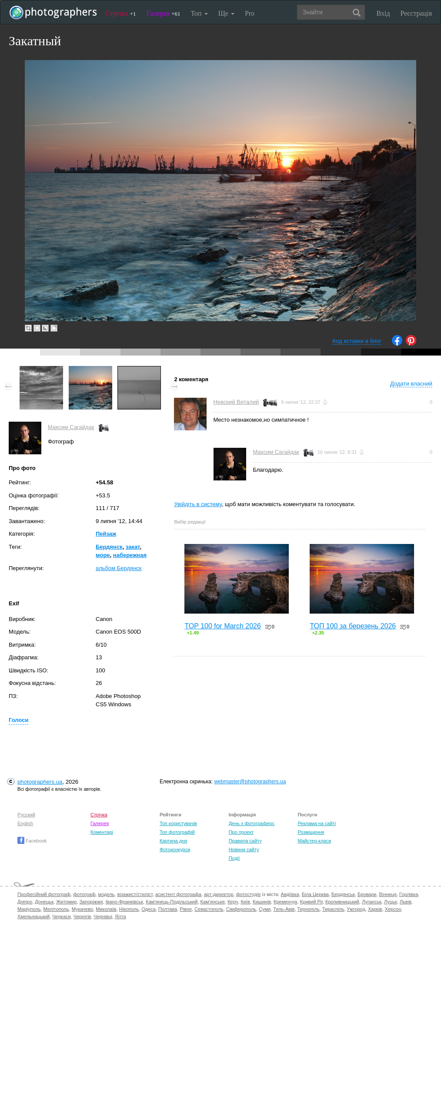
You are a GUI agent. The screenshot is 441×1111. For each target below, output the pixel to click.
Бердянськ (343, 894)
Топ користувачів (178, 823)
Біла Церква (315, 894)
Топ (198, 13)
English (25, 823)
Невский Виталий (236, 402)
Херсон (393, 909)
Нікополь (129, 909)
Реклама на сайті (316, 823)
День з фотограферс (252, 823)
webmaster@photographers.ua (250, 782)
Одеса (148, 909)
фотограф (84, 894)
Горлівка (408, 894)
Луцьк (390, 901)
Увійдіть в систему (198, 504)
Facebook (32, 840)
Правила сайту (245, 840)
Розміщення (310, 832)
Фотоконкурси (175, 849)
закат (133, 547)
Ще (226, 13)
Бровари (367, 894)
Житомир (66, 901)
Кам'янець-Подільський (171, 901)
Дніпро (24, 901)
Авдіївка (290, 894)
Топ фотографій (177, 832)
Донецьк (44, 901)
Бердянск (109, 547)
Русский (26, 814)
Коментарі (101, 832)
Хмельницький (33, 916)
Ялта (120, 916)
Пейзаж (106, 533)
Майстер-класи (314, 840)
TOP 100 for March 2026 (222, 626)
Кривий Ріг (311, 901)
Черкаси (61, 916)
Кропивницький (342, 901)
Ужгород (356, 909)
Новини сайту (244, 849)
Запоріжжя (91, 901)
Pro (249, 13)
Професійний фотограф (43, 894)
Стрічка (120, 13)
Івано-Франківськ (124, 901)
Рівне (186, 909)
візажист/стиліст (134, 894)
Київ (245, 901)
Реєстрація (416, 13)
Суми (265, 909)
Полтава (167, 909)
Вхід (383, 13)
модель (106, 894)
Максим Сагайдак (71, 427)
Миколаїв (106, 909)
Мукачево (82, 909)
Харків (375, 909)
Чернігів (82, 916)
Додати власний (411, 383)
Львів (405, 901)
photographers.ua (39, 782)
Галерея (163, 13)
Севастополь (208, 909)
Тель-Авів (283, 909)
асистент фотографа (178, 894)
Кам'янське (212, 901)
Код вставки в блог (356, 341)
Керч (232, 901)
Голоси (18, 720)
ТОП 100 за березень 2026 (353, 626)
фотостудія (248, 894)
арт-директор (219, 894)
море (103, 555)
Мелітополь (56, 909)
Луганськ (371, 901)
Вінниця (388, 894)
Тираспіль (333, 909)
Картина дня (173, 840)
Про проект (241, 832)
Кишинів (262, 901)
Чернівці (103, 916)
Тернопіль (308, 909)
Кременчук (285, 901)
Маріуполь (28, 909)
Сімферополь (241, 909)
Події (234, 858)
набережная (130, 555)
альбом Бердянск (119, 568)
